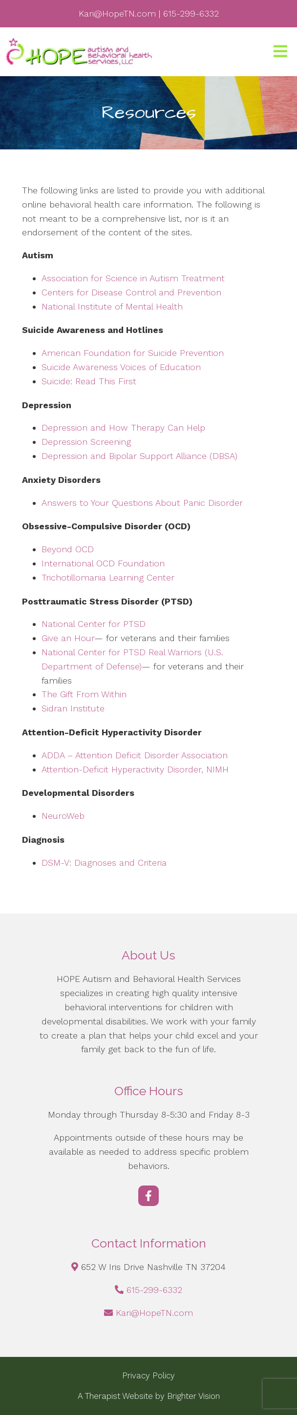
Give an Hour (68, 638)
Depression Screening (86, 442)
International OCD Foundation (103, 563)
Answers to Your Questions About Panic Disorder (144, 503)
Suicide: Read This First (89, 381)
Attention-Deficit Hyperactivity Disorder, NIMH (135, 769)
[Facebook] (148, 1196)
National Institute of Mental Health (112, 306)
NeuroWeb (63, 816)
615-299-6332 (154, 1290)
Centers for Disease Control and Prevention (131, 292)
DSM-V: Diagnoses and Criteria (104, 862)
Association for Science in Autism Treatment (133, 278)
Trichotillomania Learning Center (108, 577)
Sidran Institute (73, 708)
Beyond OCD (68, 549)
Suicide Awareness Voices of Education (121, 367)
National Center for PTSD (94, 624)
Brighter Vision (193, 1396)
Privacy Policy (148, 1375)
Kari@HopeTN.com (154, 1313)
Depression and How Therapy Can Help (123, 427)
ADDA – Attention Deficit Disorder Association (135, 755)
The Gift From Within (84, 694)
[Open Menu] (280, 52)
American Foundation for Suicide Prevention (133, 353)
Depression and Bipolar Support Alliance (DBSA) (139, 456)
